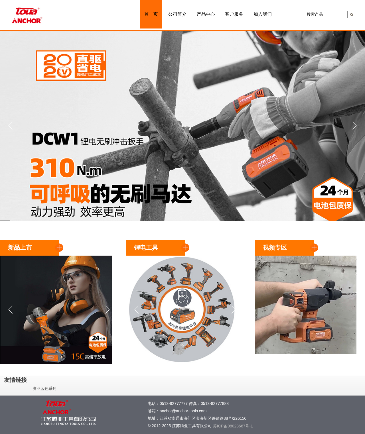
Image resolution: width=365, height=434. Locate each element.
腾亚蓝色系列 (44, 388)
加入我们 (263, 14)
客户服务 (234, 14)
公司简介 (177, 14)
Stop (362, 213)
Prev (10, 126)
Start (357, 213)
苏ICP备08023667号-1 (233, 426)
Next (355, 126)
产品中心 (206, 14)
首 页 (151, 14)
